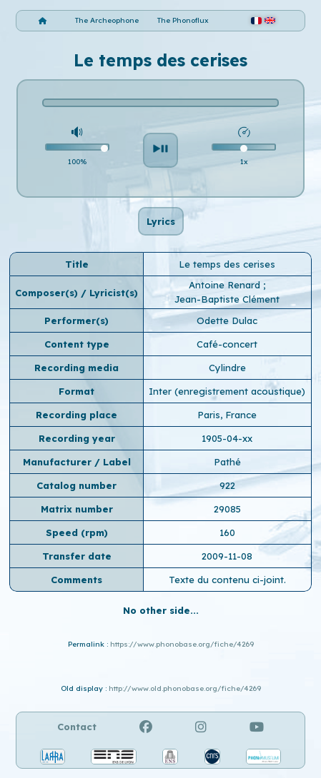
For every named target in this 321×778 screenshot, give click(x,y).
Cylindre (227, 367)
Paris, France (227, 414)
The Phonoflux (183, 20)
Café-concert (227, 344)
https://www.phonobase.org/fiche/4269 (182, 644)
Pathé (227, 462)
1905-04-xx (227, 438)
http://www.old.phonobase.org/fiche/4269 (185, 688)
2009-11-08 (227, 556)
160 (227, 532)
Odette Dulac (227, 320)
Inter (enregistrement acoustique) (227, 391)
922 (227, 485)
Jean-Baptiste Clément (227, 299)
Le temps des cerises (227, 264)
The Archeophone (107, 20)
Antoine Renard (226, 285)
